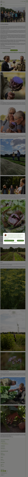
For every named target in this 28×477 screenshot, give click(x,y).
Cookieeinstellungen (14, 242)
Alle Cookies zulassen (20, 240)
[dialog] (14, 238)
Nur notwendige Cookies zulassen (9, 240)
